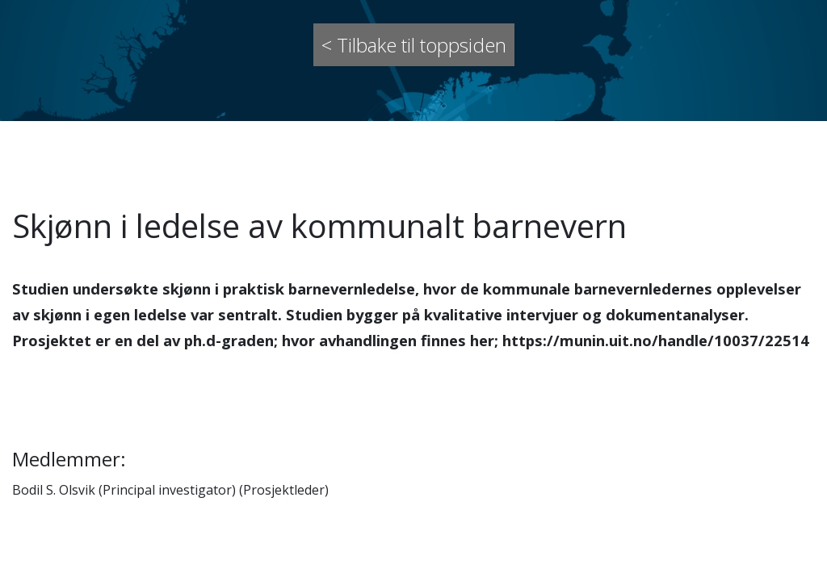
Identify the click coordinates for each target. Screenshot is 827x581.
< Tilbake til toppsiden (413, 44)
